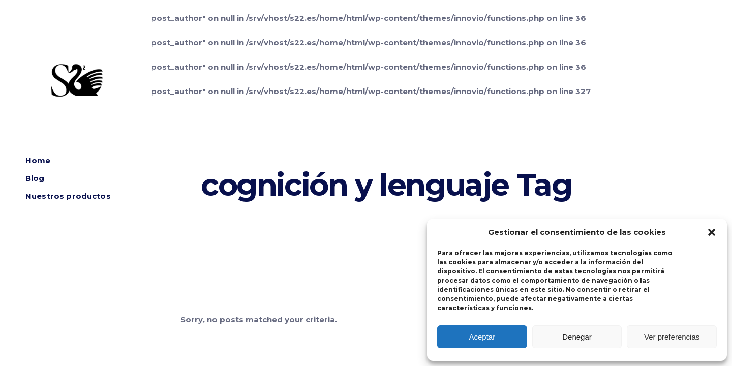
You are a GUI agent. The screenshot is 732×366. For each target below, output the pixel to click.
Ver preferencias (671, 336)
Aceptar (482, 336)
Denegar (577, 336)
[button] (712, 232)
